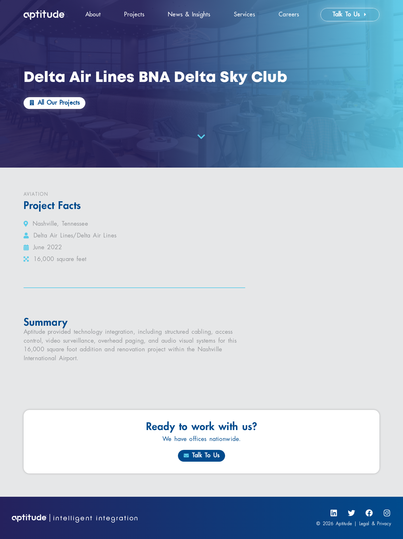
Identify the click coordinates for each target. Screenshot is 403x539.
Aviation (36, 194)
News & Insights (189, 14)
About (93, 14)
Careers (289, 14)
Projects (134, 14)
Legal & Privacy (375, 523)
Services (244, 14)
